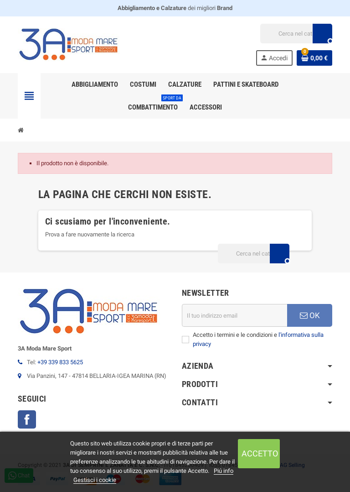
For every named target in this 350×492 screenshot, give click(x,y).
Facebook (27, 419)
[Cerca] (296, 33)
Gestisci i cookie (94, 479)
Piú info (223, 470)
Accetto (260, 453)
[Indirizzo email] (234, 315)
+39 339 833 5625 (60, 362)
